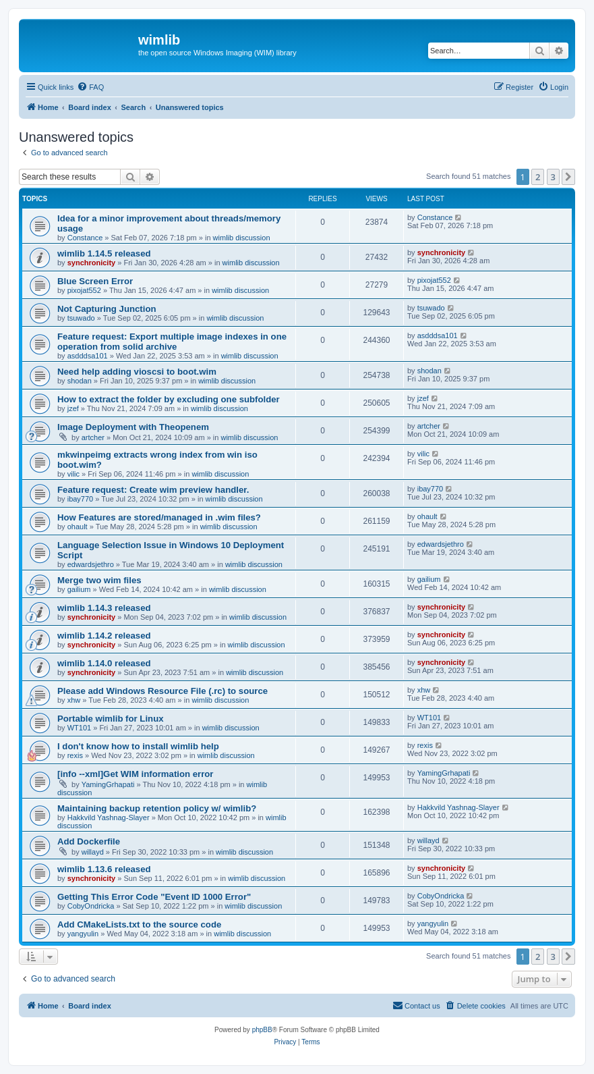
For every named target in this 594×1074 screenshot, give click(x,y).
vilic (73, 474)
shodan (79, 381)
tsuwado (81, 318)
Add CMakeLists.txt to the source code (139, 924)
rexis (75, 755)
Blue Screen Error (95, 281)
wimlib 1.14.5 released (104, 253)
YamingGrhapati (108, 784)
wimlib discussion (241, 238)
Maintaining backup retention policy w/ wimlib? (156, 808)
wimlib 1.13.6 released (104, 869)
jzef (73, 408)
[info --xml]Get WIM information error (135, 774)
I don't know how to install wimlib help (138, 746)
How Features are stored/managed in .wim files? (159, 517)
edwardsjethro (90, 564)
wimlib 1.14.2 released (104, 635)
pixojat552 (84, 290)
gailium (79, 589)
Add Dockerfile (88, 841)
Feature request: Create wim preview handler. (153, 490)
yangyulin (82, 934)
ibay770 (80, 499)
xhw (74, 700)
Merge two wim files (99, 580)
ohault (77, 526)
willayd (93, 852)
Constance (85, 238)
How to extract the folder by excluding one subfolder (168, 399)
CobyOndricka (91, 906)
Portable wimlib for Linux (110, 719)
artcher (93, 437)
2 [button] (537, 177)
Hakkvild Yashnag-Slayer (108, 817)
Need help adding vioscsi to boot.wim (136, 372)
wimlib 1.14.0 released (104, 663)
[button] (568, 177)
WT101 (79, 728)
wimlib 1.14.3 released (104, 608)
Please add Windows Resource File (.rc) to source (162, 691)
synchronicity (91, 263)
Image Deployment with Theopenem (133, 427)
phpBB (262, 1029)
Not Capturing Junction (106, 309)
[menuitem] (90, 87)
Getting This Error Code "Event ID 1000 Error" (154, 897)
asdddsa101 (87, 356)
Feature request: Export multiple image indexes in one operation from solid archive (172, 341)
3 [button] (553, 177)
